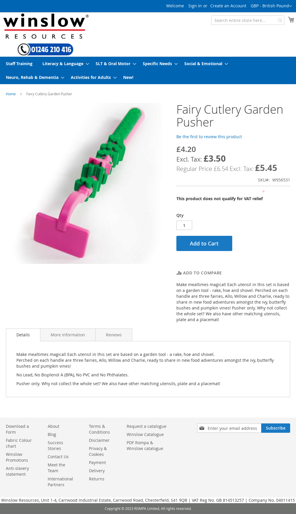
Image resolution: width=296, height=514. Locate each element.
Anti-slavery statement (17, 471)
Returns (96, 479)
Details (23, 335)
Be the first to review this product (209, 136)
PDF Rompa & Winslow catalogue (145, 445)
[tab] (23, 334)
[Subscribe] (275, 428)
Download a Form (17, 429)
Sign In (195, 5)
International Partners (60, 481)
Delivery (97, 470)
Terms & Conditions (99, 429)
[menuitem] (19, 63)
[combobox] (247, 20)
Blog (52, 434)
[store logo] (45, 26)
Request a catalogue (146, 426)
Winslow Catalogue (145, 434)
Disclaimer (99, 440)
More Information (68, 335)
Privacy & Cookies (98, 451)
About (53, 426)
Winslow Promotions (17, 457)
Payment (97, 462)
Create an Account (228, 5)
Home (11, 93)
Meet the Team (56, 467)
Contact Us (58, 456)
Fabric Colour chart (19, 443)
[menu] (148, 70)
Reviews (114, 335)
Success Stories (55, 445)
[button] (271, 6)
